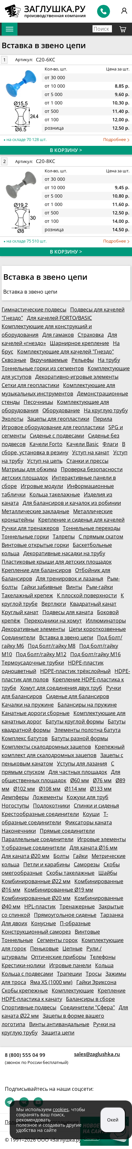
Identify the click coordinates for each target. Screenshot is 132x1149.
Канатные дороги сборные (36, 713)
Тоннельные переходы (91, 528)
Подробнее (116, 139)
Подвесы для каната (67, 612)
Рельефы (83, 359)
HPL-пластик (40, 906)
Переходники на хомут (53, 620)
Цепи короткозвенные (97, 629)
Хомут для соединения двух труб (61, 687)
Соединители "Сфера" (87, 1007)
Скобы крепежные (25, 990)
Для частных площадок (78, 771)
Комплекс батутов (25, 738)
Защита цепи (57, 1032)
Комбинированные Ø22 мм (36, 881)
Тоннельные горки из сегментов (43, 368)
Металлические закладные (35, 511)
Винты (74, 587)
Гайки (80, 856)
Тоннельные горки (25, 536)
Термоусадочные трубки (33, 662)
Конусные (43, 923)
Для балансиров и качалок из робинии (72, 502)
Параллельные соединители (37, 839)
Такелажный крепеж (27, 595)
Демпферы (15, 797)
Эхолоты (12, 418)
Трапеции (69, 973)
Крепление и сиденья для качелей (81, 519)
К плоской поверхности (87, 595)
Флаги (110, 444)
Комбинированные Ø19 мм (58, 889)
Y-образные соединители (34, 847)
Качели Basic (82, 444)
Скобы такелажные (70, 872)
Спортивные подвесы (29, 1007)
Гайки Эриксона (96, 982)
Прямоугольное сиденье (65, 914)
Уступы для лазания (82, 763)
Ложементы (48, 797)
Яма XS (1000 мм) (51, 982)
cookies (61, 1109)
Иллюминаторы (106, 620)
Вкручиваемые (49, 359)
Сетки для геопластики (30, 385)
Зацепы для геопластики (58, 418)
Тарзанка (112, 914)
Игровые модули (42, 486)
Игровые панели (70, 965)
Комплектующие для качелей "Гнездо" (65, 351)
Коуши (91, 814)
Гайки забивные (41, 587)
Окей (112, 1120)
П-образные (75, 923)
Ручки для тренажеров (30, 528)
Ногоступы (15, 805)
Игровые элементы (101, 839)
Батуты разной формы (79, 738)
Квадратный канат (93, 603)
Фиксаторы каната (88, 822)
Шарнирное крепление (79, 343)
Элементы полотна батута (87, 729)
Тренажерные (77, 906)
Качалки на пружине (28, 704)
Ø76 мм (102, 780)
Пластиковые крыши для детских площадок (57, 561)
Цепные (72, 948)
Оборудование (61, 410)
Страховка (91, 334)
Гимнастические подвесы (34, 309)
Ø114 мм (75, 788)
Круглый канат (20, 612)
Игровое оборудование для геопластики (53, 427)
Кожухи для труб (87, 797)
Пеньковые (44, 948)
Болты (61, 856)
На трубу (109, 359)
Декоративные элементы (33, 629)
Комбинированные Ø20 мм (36, 898)
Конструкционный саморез (36, 931)
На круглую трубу (106, 410)
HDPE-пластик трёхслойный (75, 671)
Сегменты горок (57, 940)
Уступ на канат (90, 452)
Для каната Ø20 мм (26, 856)
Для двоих (14, 923)
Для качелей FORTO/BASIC (59, 317)
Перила (102, 418)
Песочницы (38, 402)
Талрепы (64, 536)
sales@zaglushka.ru (97, 1054)
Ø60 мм (79, 780)
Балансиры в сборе (90, 999)
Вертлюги (53, 603)
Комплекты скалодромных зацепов (46, 746)
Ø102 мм (24, 788)
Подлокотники (51, 805)
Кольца (104, 965)
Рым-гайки (99, 587)
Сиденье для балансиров (77, 696)
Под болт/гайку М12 (41, 654)
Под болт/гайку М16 (95, 654)
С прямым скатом (101, 536)
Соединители (18, 637)
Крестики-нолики (23, 965)
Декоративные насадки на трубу (64, 553)
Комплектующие (73, 990)
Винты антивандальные (59, 1024)
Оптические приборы (58, 956)
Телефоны (103, 956)
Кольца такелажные (54, 494)
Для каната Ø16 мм (93, 847)
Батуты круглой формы (75, 721)
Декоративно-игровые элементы (76, 376)
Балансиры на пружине (87, 704)
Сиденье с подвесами (57, 435)
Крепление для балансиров (36, 570)
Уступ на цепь (44, 460)
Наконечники (19, 830)
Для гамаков (58, 334)
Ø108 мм (49, 788)
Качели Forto (45, 444)
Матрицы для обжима (29, 469)
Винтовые (87, 931)
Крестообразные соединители (40, 814)
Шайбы (107, 872)
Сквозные (14, 359)
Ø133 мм (101, 788)
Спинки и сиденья (96, 805)
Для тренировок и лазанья (69, 578)
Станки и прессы (87, 460)
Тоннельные (17, 940)
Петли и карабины (46, 864)
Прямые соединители (67, 830)
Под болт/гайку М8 (51, 645)
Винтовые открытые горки (35, 544)
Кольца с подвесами (27, 973)
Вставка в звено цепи (66, 637)
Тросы (94, 973)
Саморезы (87, 864)
